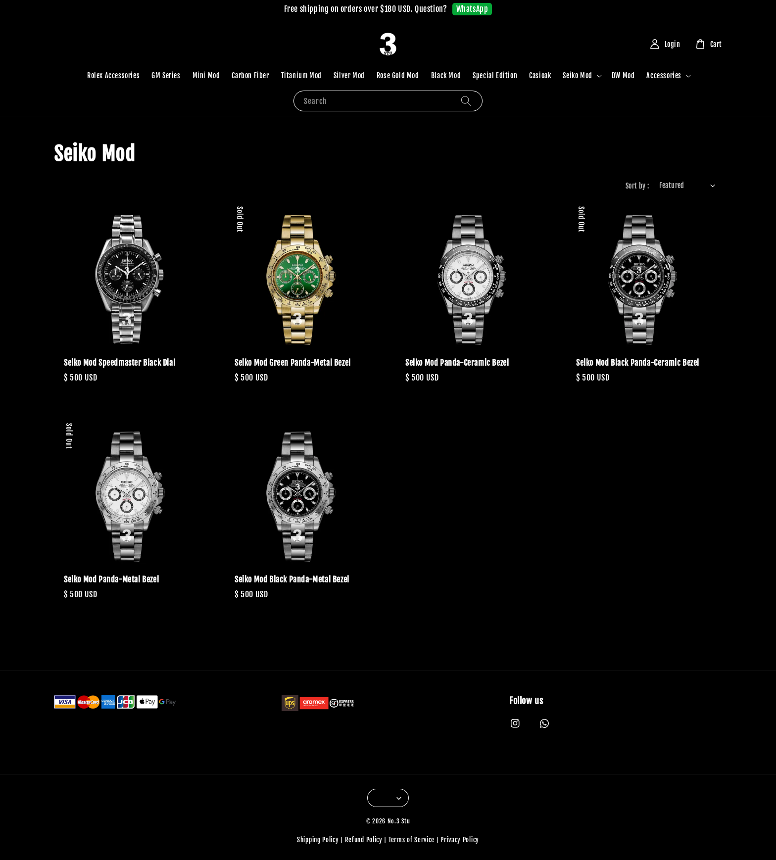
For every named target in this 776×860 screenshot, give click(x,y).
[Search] (466, 100)
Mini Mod (206, 75)
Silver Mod (349, 75)
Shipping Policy (318, 840)
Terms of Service (411, 840)
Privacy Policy (459, 840)
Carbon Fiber (250, 75)
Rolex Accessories (113, 75)
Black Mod (446, 75)
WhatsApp (472, 9)
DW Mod (623, 75)
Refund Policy (364, 840)
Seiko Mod (577, 75)
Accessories (663, 75)
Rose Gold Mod (398, 75)
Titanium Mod (301, 75)
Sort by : (637, 186)
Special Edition (495, 75)
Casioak (540, 75)
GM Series (165, 75)
